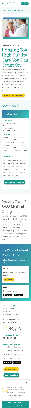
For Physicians (11, 375)
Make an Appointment (13, 95)
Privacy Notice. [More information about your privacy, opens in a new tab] (12, 399)
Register (8, 280)
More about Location (14, 182)
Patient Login (11, 369)
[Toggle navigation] (25, 3)
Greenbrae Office (10, 114)
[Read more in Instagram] (8, 338)
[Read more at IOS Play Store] (7, 295)
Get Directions (9, 130)
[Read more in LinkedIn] (15, 338)
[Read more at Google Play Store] (18, 295)
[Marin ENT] (11, 3)
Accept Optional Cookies (15, 402)
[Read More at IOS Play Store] (7, 362)
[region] (15, 393)
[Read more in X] (11, 338)
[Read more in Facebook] (4, 338)
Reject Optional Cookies (15, 406)
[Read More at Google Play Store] (16, 362)
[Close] (26, 382)
